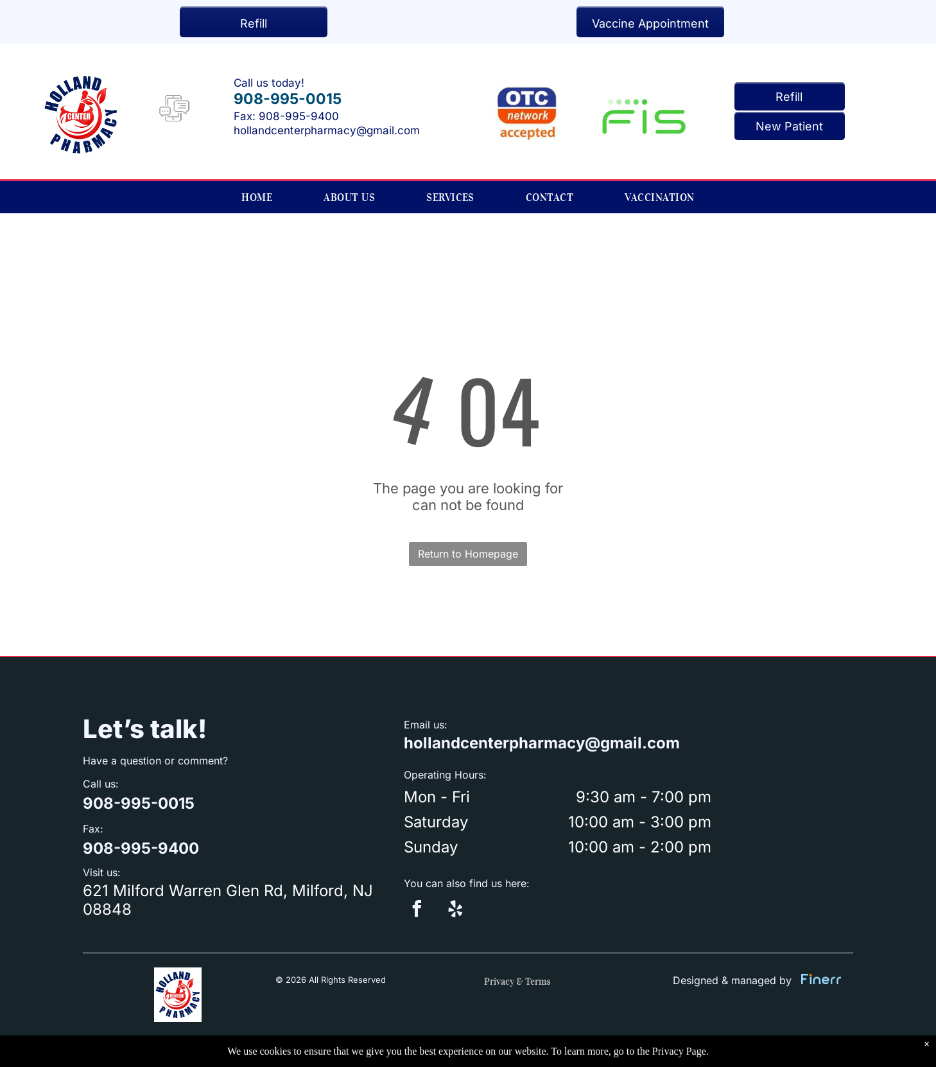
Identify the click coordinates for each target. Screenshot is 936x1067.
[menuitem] (257, 197)
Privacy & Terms (517, 981)
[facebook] (416, 910)
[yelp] (455, 910)
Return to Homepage (468, 553)
